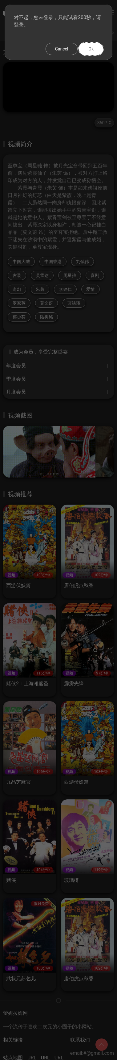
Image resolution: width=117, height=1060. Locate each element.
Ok (91, 48)
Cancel (61, 48)
